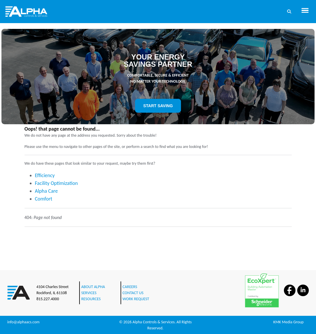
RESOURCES (91, 298)
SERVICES (89, 292)
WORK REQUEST (136, 298)
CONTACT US (133, 292)
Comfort (43, 199)
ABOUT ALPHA (93, 286)
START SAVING (158, 105)
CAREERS (130, 286)
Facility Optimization (56, 183)
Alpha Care (46, 191)
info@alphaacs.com (23, 322)
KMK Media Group (288, 322)
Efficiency (45, 175)
